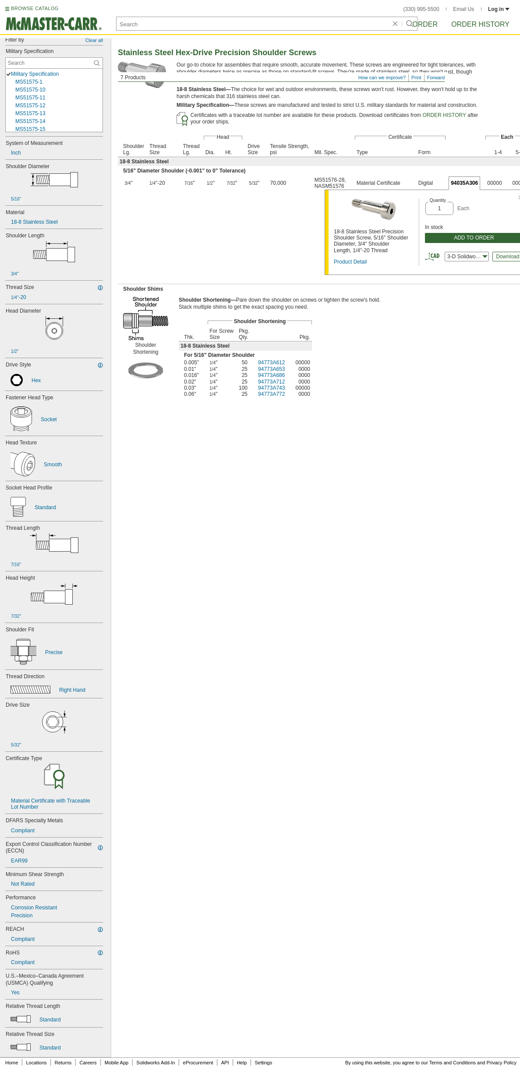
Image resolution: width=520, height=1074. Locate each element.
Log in (498, 9)
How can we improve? (382, 77)
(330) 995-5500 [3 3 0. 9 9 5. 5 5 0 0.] (421, 9)
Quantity (438, 200)
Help (242, 1062)
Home (11, 1062)
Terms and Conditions (452, 1062)
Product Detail (350, 262)
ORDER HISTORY (444, 115)
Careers (87, 1062)
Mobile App (116, 1062)
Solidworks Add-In (155, 1062)
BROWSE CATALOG (34, 8)
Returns (63, 1062)
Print (416, 77)
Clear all (94, 40)
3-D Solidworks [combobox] (467, 257)
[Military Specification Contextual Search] (54, 63)
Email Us (463, 9)
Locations (36, 1062)
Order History (480, 24)
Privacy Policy (501, 1062)
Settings (263, 1062)
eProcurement (198, 1062)
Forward (436, 77)
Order (425, 24)
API (225, 1062)
